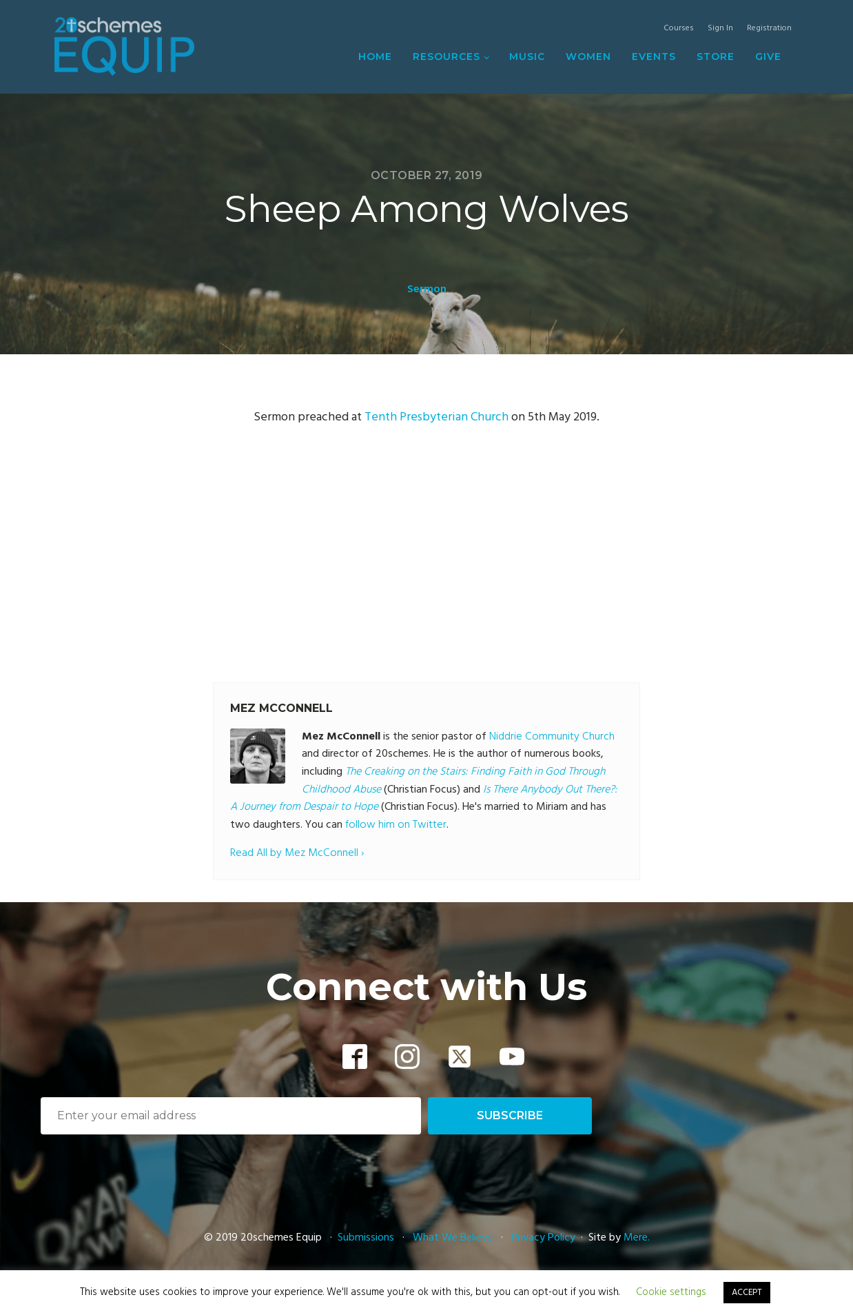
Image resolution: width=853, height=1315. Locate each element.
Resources (446, 56)
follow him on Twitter (395, 825)
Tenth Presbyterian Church (436, 417)
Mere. (637, 1238)
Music (527, 56)
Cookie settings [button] (671, 1292)
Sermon (426, 289)
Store (715, 56)
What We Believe (453, 1238)
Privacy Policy (543, 1238)
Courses (679, 28)
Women (588, 56)
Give (768, 56)
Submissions (367, 1238)
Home (375, 56)
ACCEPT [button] (747, 1292)
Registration (769, 28)
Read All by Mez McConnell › (297, 853)
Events (654, 56)
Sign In (720, 28)
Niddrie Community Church (552, 737)
